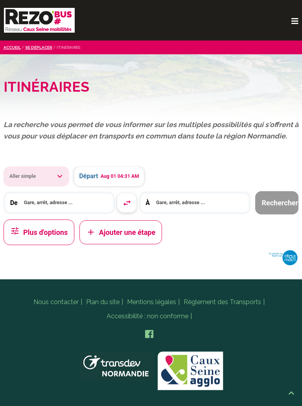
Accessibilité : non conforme (147, 316)
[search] (66, 203)
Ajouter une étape (121, 232)
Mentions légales (151, 302)
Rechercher (279, 203)
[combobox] (59, 203)
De (14, 203)
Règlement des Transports (222, 302)
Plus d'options (39, 232)
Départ (88, 176)
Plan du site (103, 302)
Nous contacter (56, 302)
